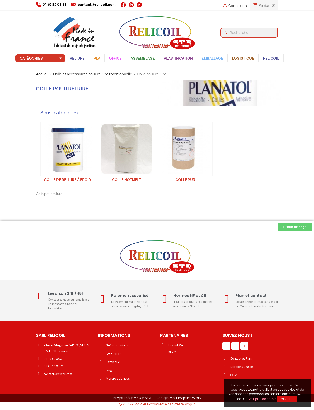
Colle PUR (185, 179)
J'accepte (287, 399)
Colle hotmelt (126, 179)
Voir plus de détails (263, 399)
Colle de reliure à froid (67, 179)
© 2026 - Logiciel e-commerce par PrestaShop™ (157, 404)
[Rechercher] (249, 32)
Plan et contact (251, 295)
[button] (295, 227)
